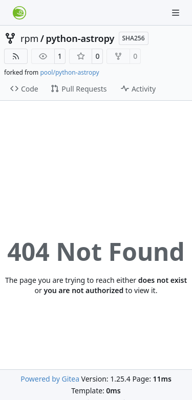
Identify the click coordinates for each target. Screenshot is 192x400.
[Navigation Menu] (176, 12)
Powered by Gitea (49, 379)
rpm (29, 38)
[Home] (19, 13)
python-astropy (80, 38)
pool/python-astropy (69, 72)
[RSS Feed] (16, 56)
